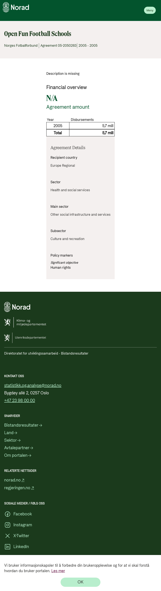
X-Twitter (16, 536)
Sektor (12, 440)
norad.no (14, 480)
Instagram (18, 525)
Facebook (18, 514)
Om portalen (18, 455)
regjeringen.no (19, 488)
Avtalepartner (19, 448)
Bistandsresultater (23, 425)
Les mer (58, 571)
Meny (150, 10)
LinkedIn (16, 546)
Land (11, 433)
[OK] (80, 582)
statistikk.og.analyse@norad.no (32, 385)
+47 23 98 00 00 (19, 401)
